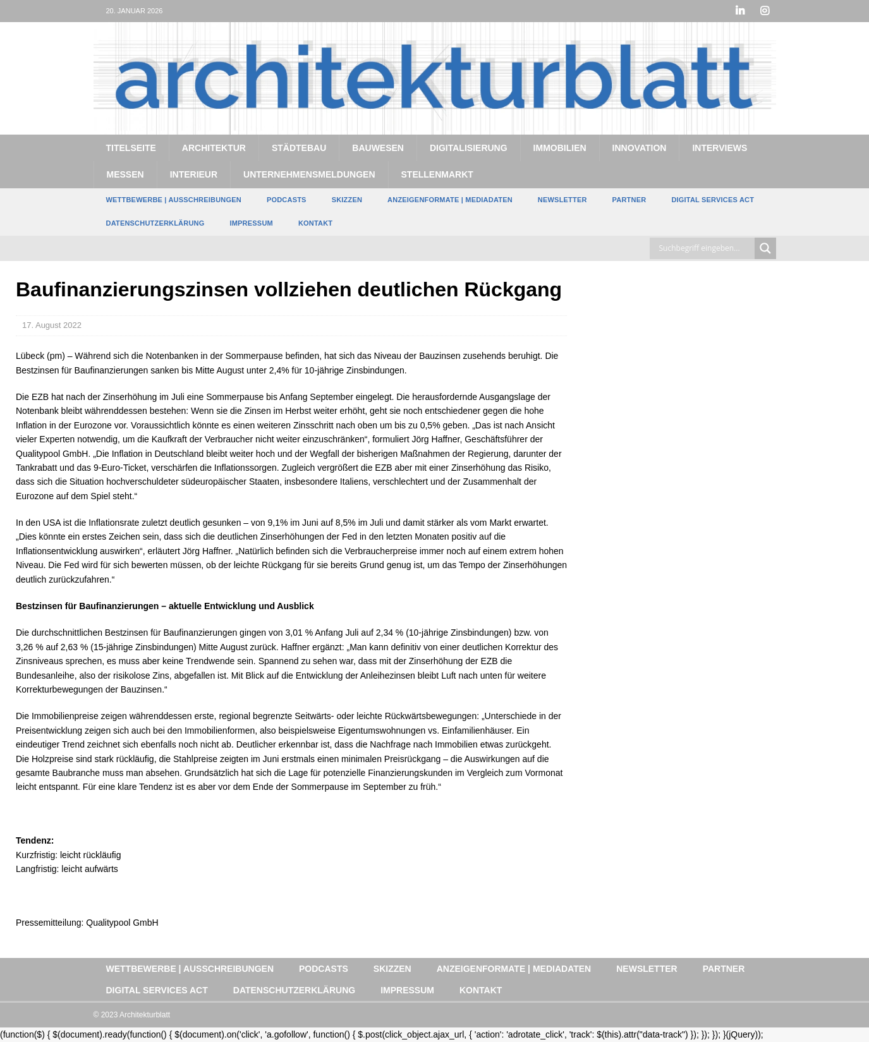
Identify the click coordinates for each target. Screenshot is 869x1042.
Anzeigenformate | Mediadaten (450, 199)
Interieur (193, 174)
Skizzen (347, 199)
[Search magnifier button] (765, 248)
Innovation (639, 148)
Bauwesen (378, 148)
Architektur (214, 148)
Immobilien (559, 148)
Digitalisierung (468, 148)
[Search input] (705, 248)
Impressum (250, 223)
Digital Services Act (712, 199)
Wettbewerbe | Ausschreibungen (173, 199)
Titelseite (131, 148)
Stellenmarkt (437, 174)
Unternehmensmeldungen (309, 174)
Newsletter (562, 199)
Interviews (719, 148)
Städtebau (299, 148)
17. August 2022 (52, 325)
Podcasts (287, 199)
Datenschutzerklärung (155, 223)
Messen (125, 174)
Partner (629, 199)
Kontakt (315, 223)
